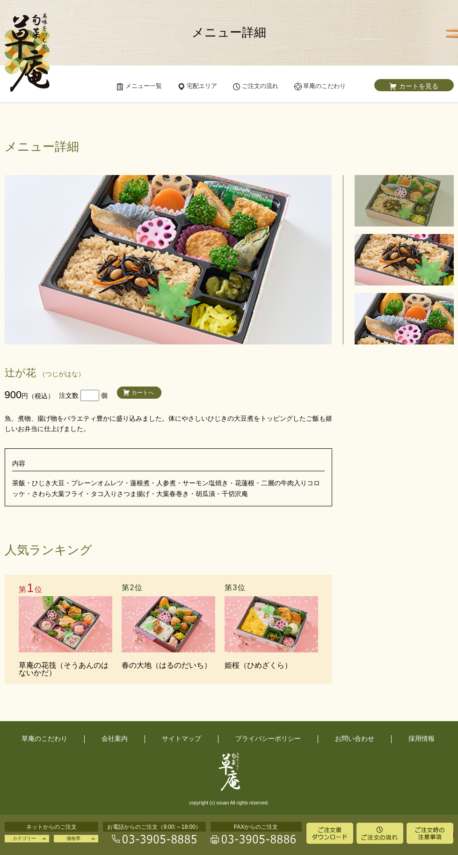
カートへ (142, 392)
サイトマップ (181, 738)
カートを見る (418, 86)
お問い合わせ (354, 738)
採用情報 (421, 738)
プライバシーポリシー (268, 738)
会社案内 (115, 738)
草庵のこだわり (44, 738)
